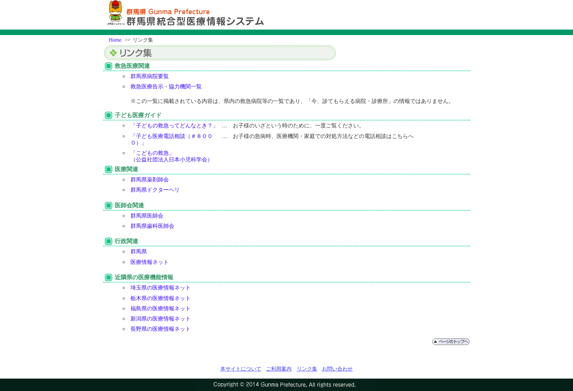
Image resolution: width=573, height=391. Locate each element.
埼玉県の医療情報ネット (160, 287)
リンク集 (307, 369)
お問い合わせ (337, 369)
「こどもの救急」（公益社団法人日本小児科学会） (171, 156)
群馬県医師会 (146, 215)
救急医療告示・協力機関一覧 (166, 86)
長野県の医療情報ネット (160, 329)
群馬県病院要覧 (149, 76)
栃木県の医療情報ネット (160, 298)
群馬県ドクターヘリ (155, 190)
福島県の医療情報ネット (160, 308)
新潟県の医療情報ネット (160, 318)
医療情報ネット (149, 262)
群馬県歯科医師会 (152, 226)
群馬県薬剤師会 (149, 179)
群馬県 (138, 251)
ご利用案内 (279, 369)
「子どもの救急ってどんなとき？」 (174, 125)
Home (115, 40)
